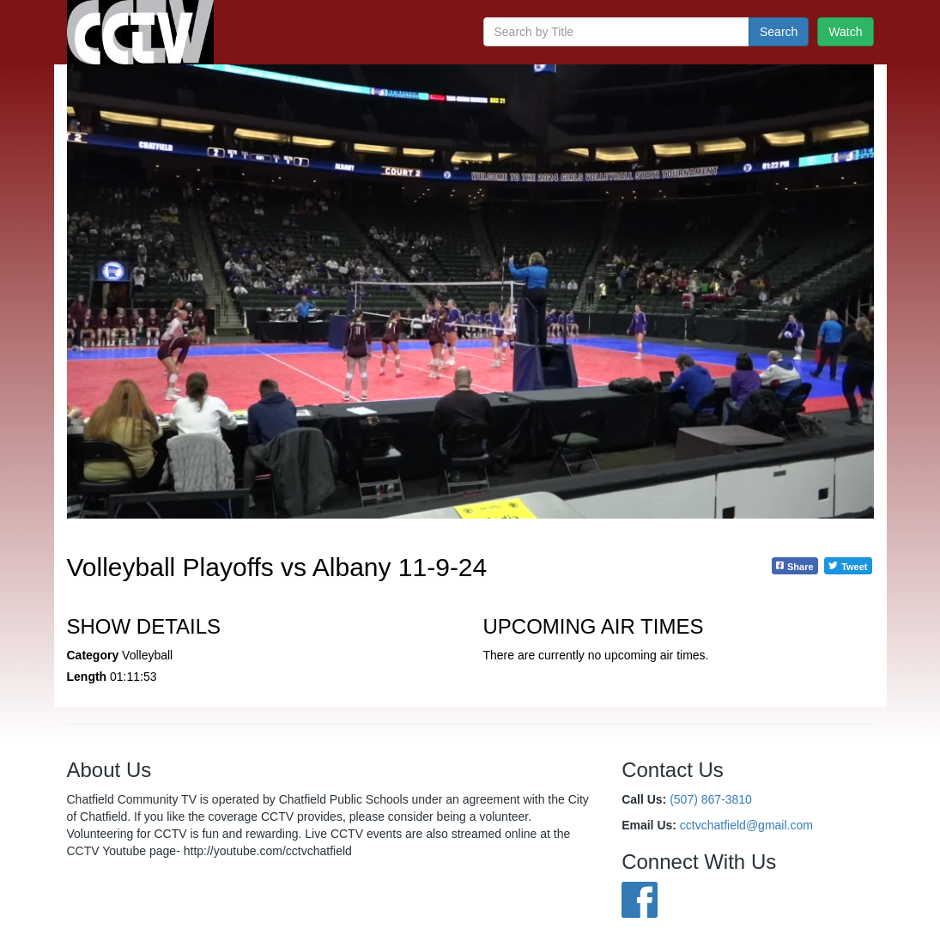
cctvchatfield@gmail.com (746, 825)
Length (87, 676)
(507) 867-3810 (711, 799)
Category (93, 655)
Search (778, 32)
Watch (845, 32)
